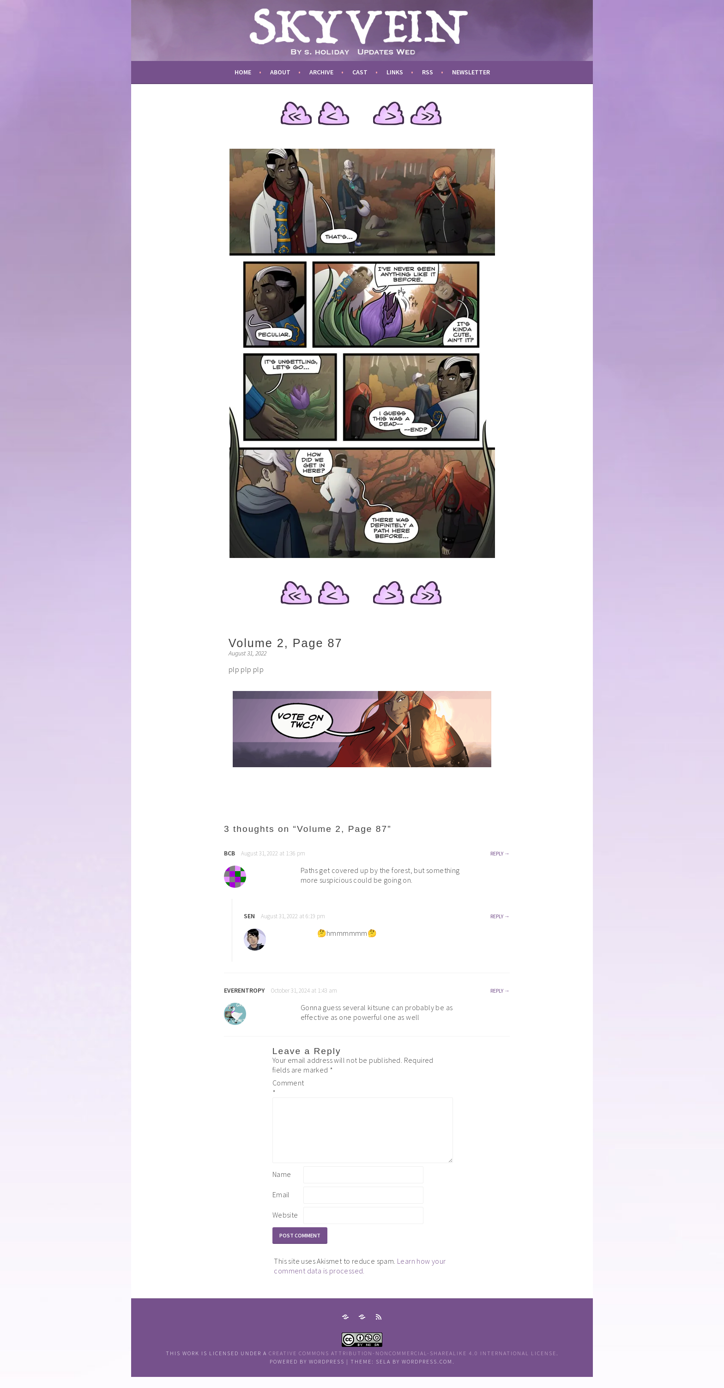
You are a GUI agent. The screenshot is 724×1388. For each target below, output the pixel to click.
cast (360, 72)
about (280, 72)
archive (321, 72)
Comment (287, 1087)
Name (281, 1185)
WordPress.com (427, 1372)
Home (243, 72)
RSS (427, 72)
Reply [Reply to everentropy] (496, 990)
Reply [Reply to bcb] (496, 853)
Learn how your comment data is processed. (360, 1276)
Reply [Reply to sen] (496, 916)
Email (281, 1205)
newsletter (471, 72)
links (394, 72)
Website (285, 1225)
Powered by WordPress (307, 1372)
